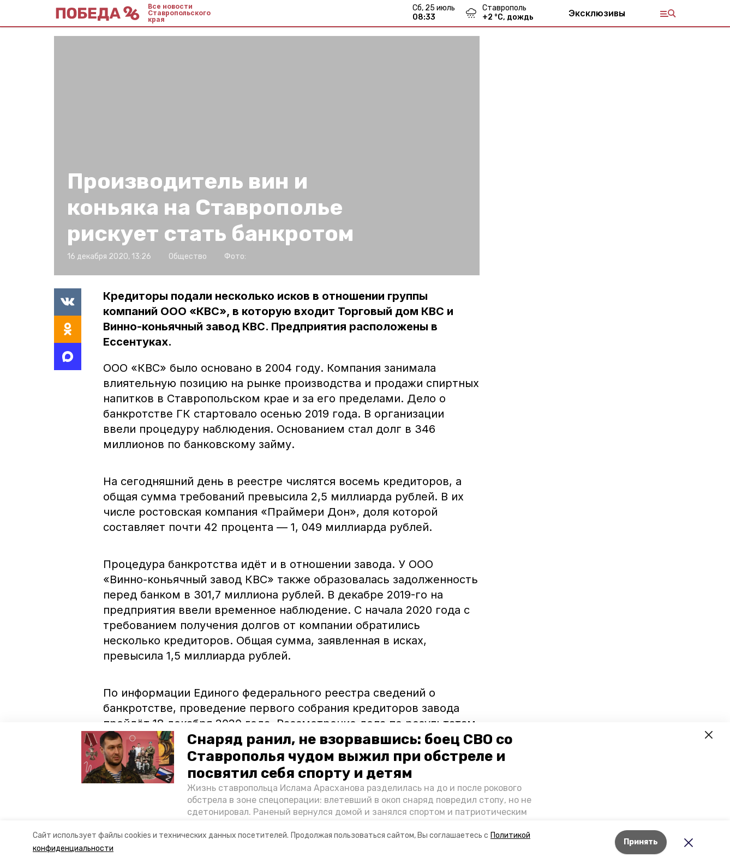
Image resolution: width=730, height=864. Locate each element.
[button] (127, 757)
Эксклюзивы (597, 13)
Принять (641, 842)
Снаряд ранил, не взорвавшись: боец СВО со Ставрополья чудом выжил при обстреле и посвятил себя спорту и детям (350, 756)
